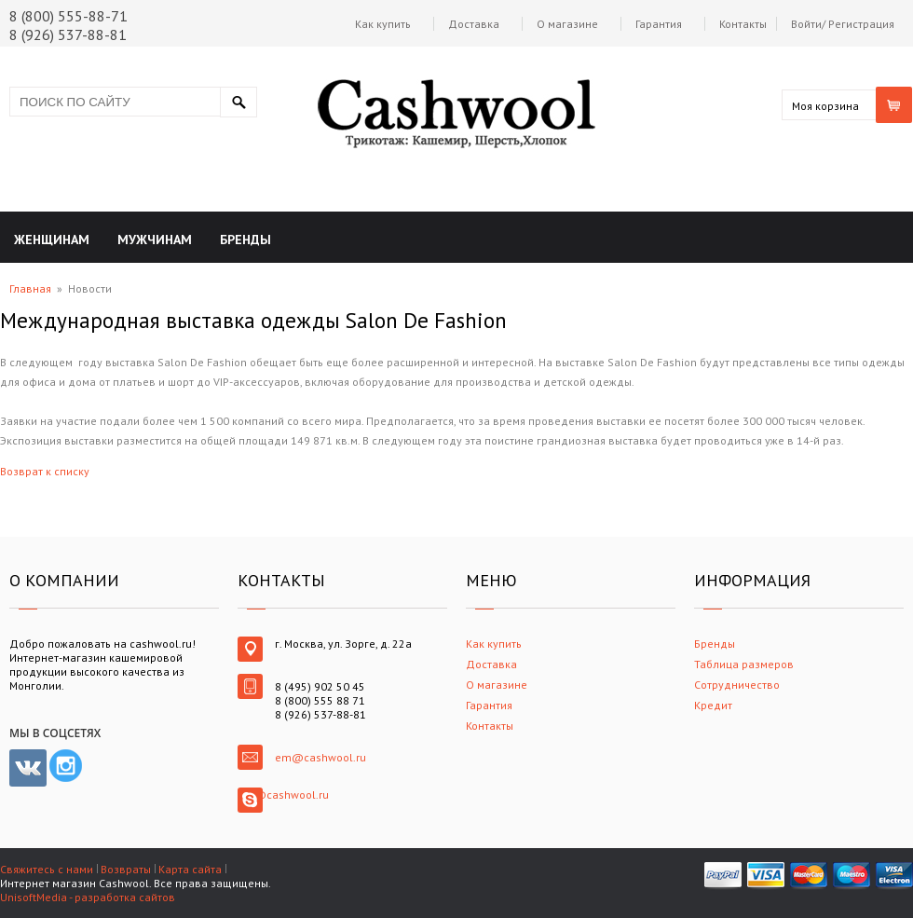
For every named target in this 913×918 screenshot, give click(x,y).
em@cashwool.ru (320, 757)
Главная (30, 288)
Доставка (473, 24)
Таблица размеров (744, 664)
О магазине (567, 24)
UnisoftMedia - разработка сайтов (87, 897)
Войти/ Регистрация (842, 24)
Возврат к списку (44, 471)
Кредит (713, 705)
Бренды (714, 644)
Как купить (383, 24)
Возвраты (126, 869)
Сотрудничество (737, 685)
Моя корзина (825, 106)
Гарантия (658, 24)
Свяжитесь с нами (46, 869)
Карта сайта (190, 869)
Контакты (743, 24)
